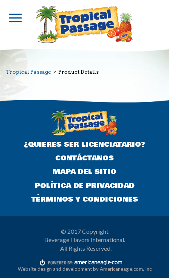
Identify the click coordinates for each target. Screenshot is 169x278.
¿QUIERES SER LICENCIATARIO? (84, 144)
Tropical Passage (28, 72)
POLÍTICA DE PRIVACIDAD (85, 185)
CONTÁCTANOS (84, 158)
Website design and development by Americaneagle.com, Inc (85, 269)
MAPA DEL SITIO (84, 171)
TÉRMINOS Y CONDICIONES (84, 199)
